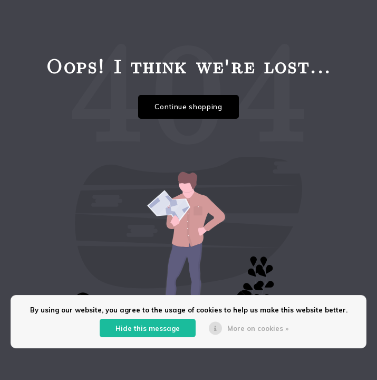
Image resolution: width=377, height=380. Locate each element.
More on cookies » (257, 328)
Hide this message (147, 328)
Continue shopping (188, 106)
